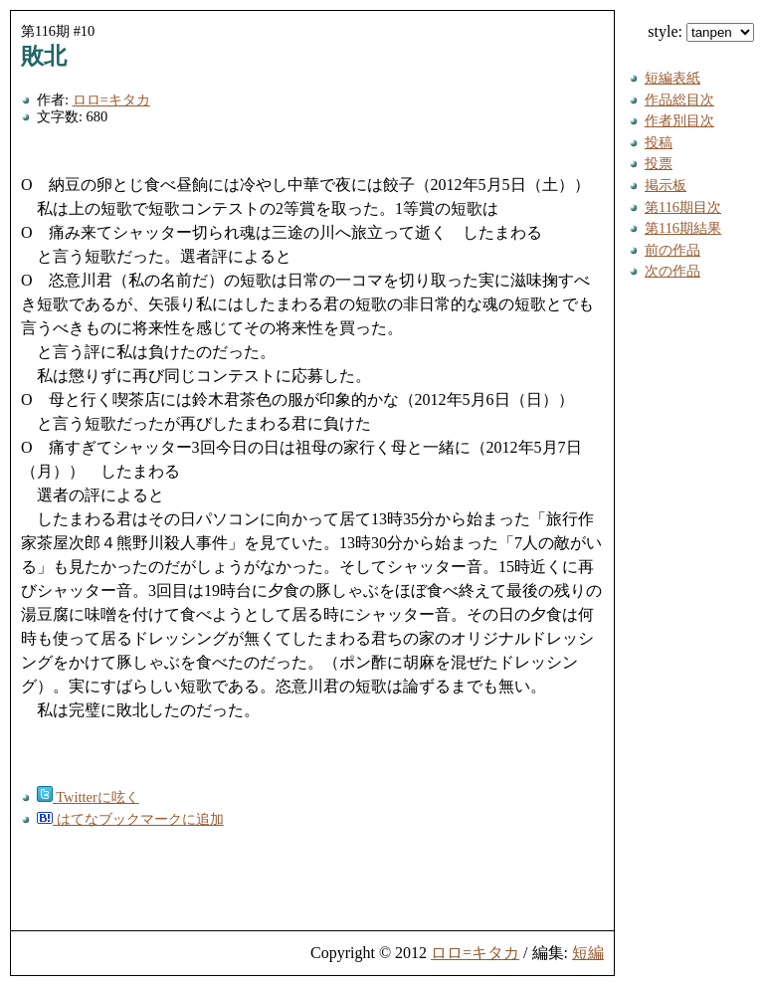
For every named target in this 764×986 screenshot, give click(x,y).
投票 (658, 163)
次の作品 (672, 271)
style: (701, 31)
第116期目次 (683, 207)
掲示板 (665, 185)
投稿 (658, 142)
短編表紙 (672, 78)
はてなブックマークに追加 (130, 819)
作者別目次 (679, 120)
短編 (588, 952)
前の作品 (672, 250)
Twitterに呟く (88, 797)
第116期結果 (683, 228)
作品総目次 (679, 99)
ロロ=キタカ (111, 99)
